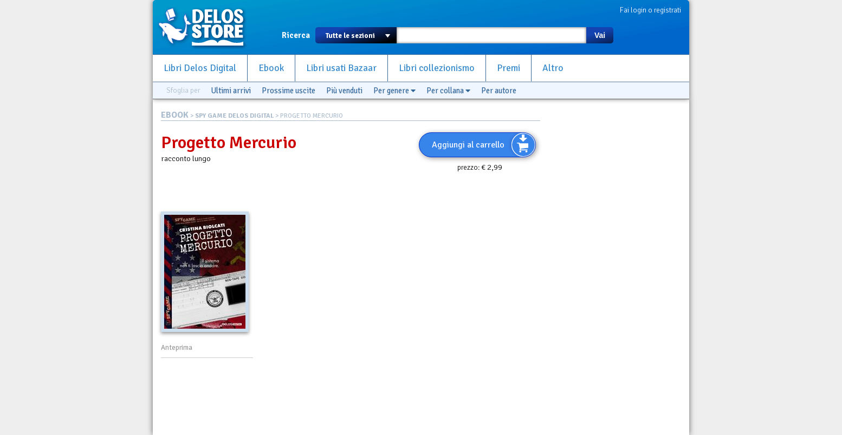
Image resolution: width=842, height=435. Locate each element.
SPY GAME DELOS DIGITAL (234, 116)
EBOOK (175, 115)
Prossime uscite (288, 90)
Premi (508, 68)
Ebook (271, 68)
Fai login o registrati (650, 10)
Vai (599, 35)
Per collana (448, 90)
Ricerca (296, 35)
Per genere (394, 90)
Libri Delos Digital (200, 68)
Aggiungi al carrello (468, 144)
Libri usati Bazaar (341, 68)
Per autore (498, 90)
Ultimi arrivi (231, 90)
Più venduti (344, 90)
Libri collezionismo (437, 68)
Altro (553, 68)
